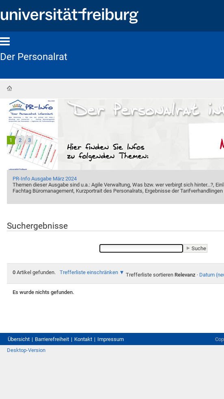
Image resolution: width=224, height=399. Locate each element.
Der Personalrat (33, 56)
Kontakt (83, 339)
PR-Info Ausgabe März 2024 (45, 179)
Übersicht (19, 339)
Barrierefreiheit (52, 339)
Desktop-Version (26, 350)
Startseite (9, 88)
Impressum (110, 339)
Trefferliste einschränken (89, 272)
